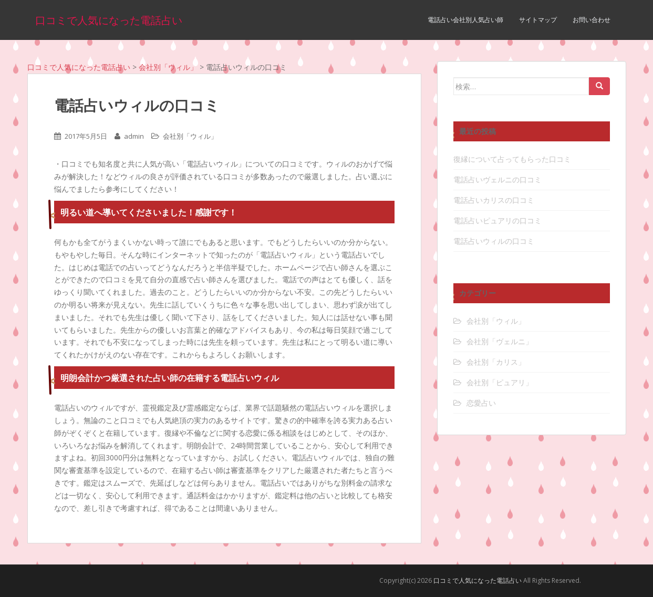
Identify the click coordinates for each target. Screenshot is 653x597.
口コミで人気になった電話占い (108, 20)
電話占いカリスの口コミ (493, 200)
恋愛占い (481, 403)
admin (134, 136)
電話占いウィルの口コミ (493, 241)
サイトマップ (538, 19)
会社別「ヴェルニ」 (500, 341)
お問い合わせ (591, 19)
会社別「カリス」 (496, 362)
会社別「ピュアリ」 (500, 382)
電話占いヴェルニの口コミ (497, 179)
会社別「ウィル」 (190, 136)
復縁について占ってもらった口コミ (512, 159)
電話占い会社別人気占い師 (465, 19)
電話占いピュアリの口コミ (497, 220)
